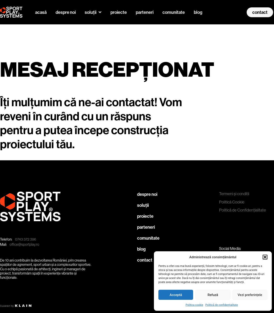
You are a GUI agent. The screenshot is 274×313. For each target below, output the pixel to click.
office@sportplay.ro (24, 244)
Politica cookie (194, 305)
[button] (265, 257)
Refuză (213, 295)
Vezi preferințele (250, 295)
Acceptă (176, 295)
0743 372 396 (25, 239)
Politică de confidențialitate (221, 305)
